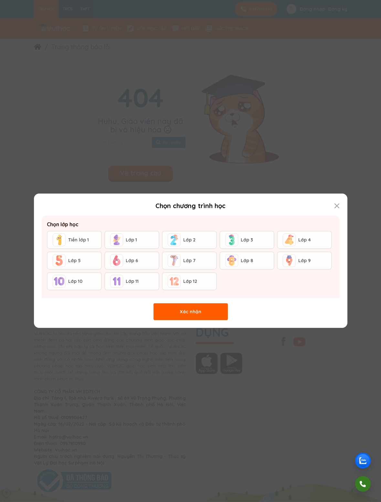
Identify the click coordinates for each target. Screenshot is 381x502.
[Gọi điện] (363, 484)
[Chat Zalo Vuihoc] (363, 460)
